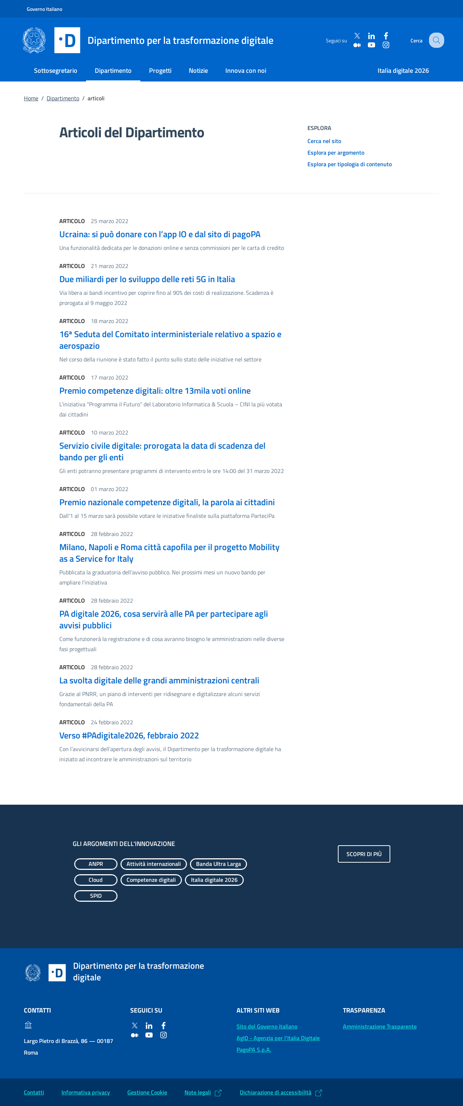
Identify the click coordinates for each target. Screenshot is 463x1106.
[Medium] (352, 44)
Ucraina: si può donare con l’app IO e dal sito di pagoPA (159, 233)
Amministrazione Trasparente (380, 1026)
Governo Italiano (44, 9)
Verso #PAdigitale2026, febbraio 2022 (129, 735)
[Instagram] (381, 44)
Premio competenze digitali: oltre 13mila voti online (155, 390)
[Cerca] (435, 40)
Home (31, 98)
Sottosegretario (55, 70)
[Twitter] (352, 36)
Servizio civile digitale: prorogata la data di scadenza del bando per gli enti (162, 451)
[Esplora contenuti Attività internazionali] (153, 864)
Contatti (34, 1092)
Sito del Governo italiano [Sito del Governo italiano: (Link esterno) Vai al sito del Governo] (267, 1026)
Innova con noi (245, 70)
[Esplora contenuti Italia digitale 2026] (214, 880)
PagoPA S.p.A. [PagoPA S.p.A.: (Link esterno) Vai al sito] (254, 1049)
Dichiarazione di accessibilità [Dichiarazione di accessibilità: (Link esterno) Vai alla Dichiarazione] (275, 1092)
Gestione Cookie (147, 1092)
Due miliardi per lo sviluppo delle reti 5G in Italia (147, 278)
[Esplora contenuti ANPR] (96, 864)
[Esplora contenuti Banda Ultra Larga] (218, 864)
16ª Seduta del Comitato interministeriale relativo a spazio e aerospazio (170, 339)
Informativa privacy (85, 1092)
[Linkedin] (367, 36)
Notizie (198, 70)
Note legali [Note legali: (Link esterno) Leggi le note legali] (197, 1092)
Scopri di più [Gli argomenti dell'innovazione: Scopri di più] (364, 854)
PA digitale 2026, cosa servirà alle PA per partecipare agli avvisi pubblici (163, 619)
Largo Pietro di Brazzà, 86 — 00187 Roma (68, 1046)
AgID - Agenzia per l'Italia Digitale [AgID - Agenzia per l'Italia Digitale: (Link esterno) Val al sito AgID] (278, 1038)
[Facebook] (381, 36)
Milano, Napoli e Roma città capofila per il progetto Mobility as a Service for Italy (169, 552)
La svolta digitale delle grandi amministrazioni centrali (159, 680)
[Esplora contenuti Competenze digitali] (151, 880)
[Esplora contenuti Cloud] (96, 880)
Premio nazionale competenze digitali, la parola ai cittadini (167, 501)
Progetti (160, 70)
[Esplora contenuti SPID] (96, 896)
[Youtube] (367, 44)
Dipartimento (113, 70)
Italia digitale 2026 (403, 70)
